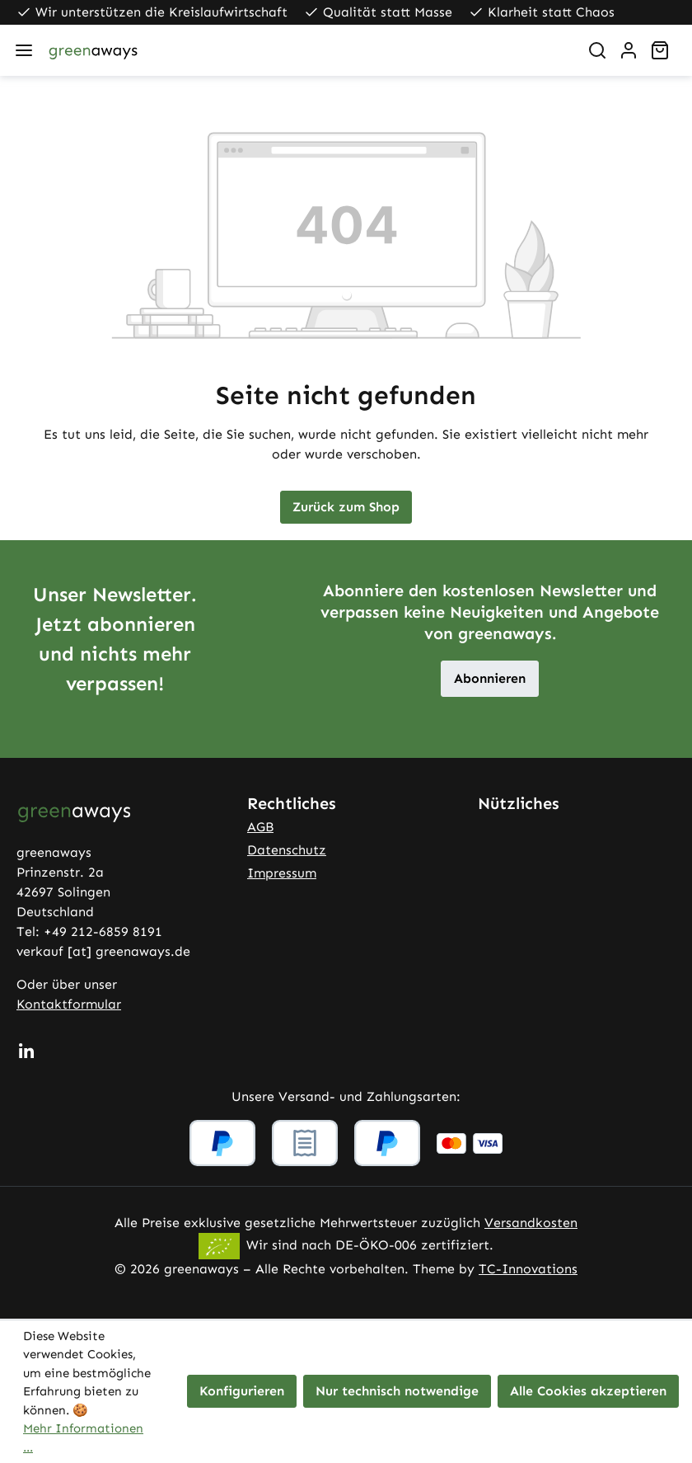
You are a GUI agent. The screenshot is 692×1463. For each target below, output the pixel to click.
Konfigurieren (241, 1391)
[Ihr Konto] (628, 50)
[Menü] (24, 50)
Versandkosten (530, 1222)
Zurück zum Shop (346, 507)
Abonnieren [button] (490, 678)
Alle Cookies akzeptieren (588, 1391)
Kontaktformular (68, 1004)
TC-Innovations (528, 1269)
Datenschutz (286, 850)
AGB (260, 827)
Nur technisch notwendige (397, 1391)
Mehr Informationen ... (83, 1438)
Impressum (281, 873)
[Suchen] (597, 50)
